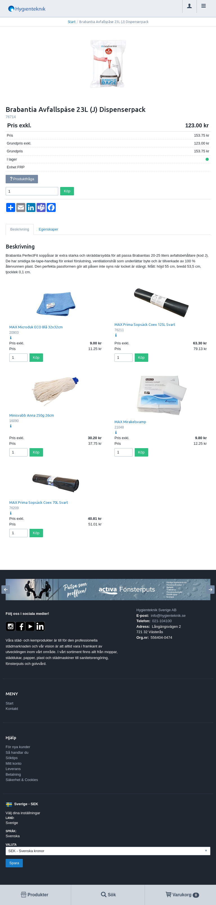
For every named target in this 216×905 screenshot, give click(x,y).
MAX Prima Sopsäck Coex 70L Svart (38, 502)
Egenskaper (48, 229)
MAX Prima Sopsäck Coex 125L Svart (144, 324)
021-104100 (162, 621)
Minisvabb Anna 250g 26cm (31, 415)
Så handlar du (17, 752)
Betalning (13, 774)
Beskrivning (19, 229)
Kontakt (12, 709)
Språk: (11, 831)
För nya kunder (18, 747)
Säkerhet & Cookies (22, 780)
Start (72, 22)
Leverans (13, 769)
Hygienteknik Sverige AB (156, 610)
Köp (67, 191)
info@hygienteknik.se (168, 615)
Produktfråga (21, 179)
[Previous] (5, 589)
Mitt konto (13, 763)
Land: (10, 818)
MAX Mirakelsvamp (130, 422)
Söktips (12, 758)
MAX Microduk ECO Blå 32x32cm (36, 327)
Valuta (11, 844)
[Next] (210, 589)
